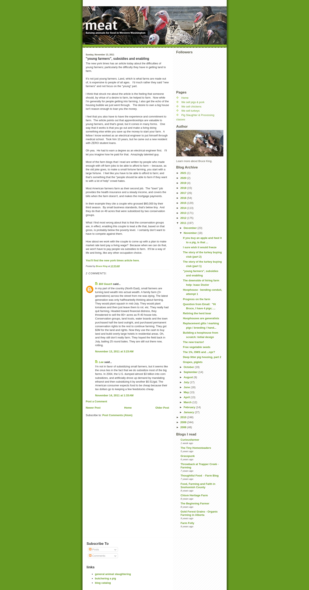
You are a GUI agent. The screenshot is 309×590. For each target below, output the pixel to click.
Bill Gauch (105, 284)
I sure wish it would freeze (199, 247)
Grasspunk (188, 456)
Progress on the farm (196, 299)
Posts (94, 549)
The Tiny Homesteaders (196, 447)
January (189, 412)
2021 (183, 173)
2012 (183, 218)
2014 (183, 208)
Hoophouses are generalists (201, 318)
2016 (183, 198)
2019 (183, 183)
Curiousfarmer (190, 439)
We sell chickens (191, 106)
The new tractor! (193, 342)
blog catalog (103, 582)
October (189, 367)
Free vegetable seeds (196, 347)
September (191, 372)
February (190, 407)
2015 (183, 203)
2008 (183, 427)
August (189, 377)
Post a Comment (96, 401)
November (191, 233)
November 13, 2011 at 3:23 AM (114, 351)
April (187, 397)
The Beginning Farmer (195, 503)
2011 (183, 223)
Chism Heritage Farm (194, 495)
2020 (183, 178)
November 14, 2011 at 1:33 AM (114, 395)
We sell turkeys (190, 110)
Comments (97, 555)
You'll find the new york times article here (112, 260)
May (187, 392)
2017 (183, 193)
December (190, 228)
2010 (183, 417)
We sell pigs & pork (192, 102)
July (187, 382)
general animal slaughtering (113, 574)
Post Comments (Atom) (117, 415)
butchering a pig (105, 578)
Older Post (162, 407)
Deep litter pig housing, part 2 (202, 357)
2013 (183, 213)
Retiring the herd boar (197, 313)
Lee (101, 362)
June (187, 387)
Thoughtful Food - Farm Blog (200, 475)
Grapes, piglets (193, 362)
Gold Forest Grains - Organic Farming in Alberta (199, 513)
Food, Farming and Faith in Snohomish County (198, 485)
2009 (183, 422)
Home (128, 407)
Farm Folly (187, 523)
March (188, 402)
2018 (183, 188)
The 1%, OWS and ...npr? (199, 352)
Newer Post (93, 407)
